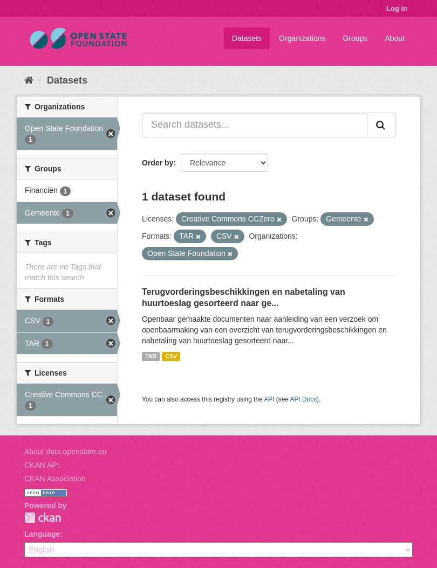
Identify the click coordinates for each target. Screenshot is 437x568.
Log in (396, 8)
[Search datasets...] (254, 125)
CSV (171, 356)
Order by (157, 162)
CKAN (42, 517)
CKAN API (41, 465)
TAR (150, 356)
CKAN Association (55, 478)
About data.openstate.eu (65, 451)
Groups (355, 38)
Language (42, 534)
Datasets (247, 38)
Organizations (302, 38)
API (269, 399)
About (395, 38)
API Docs (303, 399)
